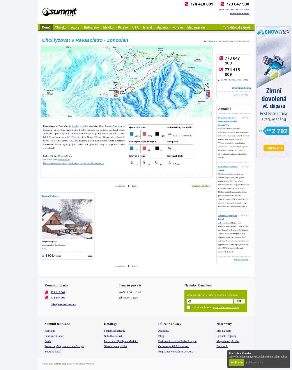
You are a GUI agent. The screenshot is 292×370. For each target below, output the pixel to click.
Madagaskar (196, 27)
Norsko (177, 27)
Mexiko (108, 27)
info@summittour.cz (239, 13)
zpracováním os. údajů (226, 307)
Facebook (222, 346)
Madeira (162, 27)
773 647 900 (237, 4)
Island (147, 27)
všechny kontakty (241, 95)
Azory (75, 27)
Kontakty (50, 330)
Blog (161, 336)
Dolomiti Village (50, 196)
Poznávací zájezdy (114, 330)
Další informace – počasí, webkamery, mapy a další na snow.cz (73, 163)
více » (90, 255)
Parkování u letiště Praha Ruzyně (177, 341)
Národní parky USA (115, 346)
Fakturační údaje (54, 336)
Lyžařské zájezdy (226, 336)
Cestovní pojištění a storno (173, 346)
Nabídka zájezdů (113, 336)
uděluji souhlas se (215, 307)
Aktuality (163, 330)
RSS (235, 260)
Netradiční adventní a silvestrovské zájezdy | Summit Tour (227, 121)
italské (75, 126)
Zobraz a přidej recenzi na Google (64, 346)
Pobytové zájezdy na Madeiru (121, 341)
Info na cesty (223, 330)
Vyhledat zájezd (238, 27)
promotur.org (63, 159)
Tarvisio (76, 137)
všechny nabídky (200, 185)
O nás (48, 341)
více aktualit (243, 260)
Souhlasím (236, 362)
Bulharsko (91, 27)
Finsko (123, 27)
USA (135, 27)
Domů (46, 27)
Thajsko (61, 27)
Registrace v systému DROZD (175, 351)
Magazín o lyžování (227, 341)
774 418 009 (201, 4)
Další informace (254, 362)
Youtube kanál (53, 351)
